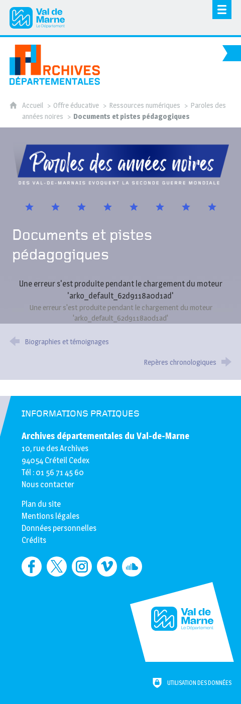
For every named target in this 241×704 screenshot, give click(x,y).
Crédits (34, 540)
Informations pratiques (81, 413)
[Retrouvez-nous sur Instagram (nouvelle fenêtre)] (82, 566)
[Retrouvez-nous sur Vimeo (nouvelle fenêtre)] (107, 566)
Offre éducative (76, 105)
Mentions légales (50, 516)
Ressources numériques (144, 105)
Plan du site (41, 504)
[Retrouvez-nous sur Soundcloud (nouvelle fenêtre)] (132, 566)
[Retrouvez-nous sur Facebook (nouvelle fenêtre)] (32, 566)
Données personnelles (59, 528)
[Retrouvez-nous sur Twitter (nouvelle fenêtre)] (57, 566)
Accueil (33, 105)
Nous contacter (48, 484)
